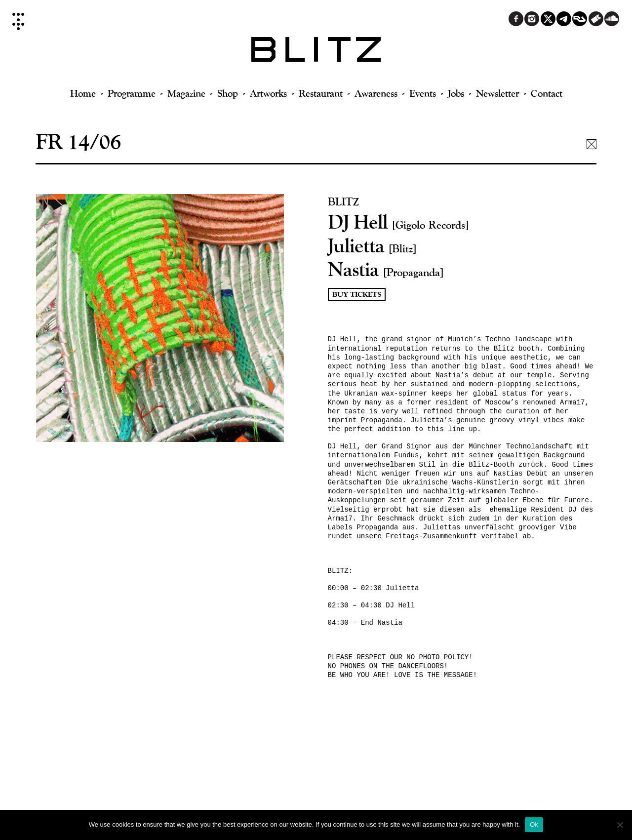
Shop (227, 93)
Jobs (456, 93)
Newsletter (497, 93)
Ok (534, 824)
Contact (546, 93)
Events (422, 93)
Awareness (376, 93)
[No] (620, 825)
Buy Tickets (356, 294)
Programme (132, 93)
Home (83, 93)
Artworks (268, 93)
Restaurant (321, 93)
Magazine (186, 93)
